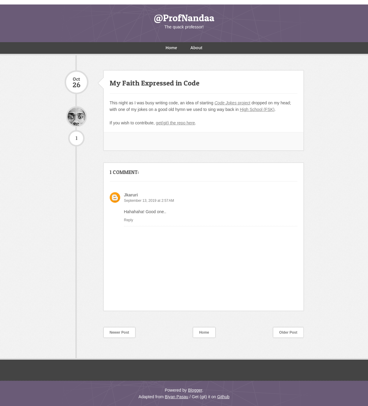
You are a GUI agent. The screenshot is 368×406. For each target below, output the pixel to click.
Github (223, 396)
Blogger (195, 390)
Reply (128, 220)
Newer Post (119, 332)
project (232, 102)
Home (171, 47)
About (196, 47)
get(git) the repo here (175, 122)
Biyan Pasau (176, 396)
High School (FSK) (257, 109)
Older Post (288, 332)
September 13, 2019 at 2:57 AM (149, 201)
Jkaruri (131, 195)
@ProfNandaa (184, 18)
